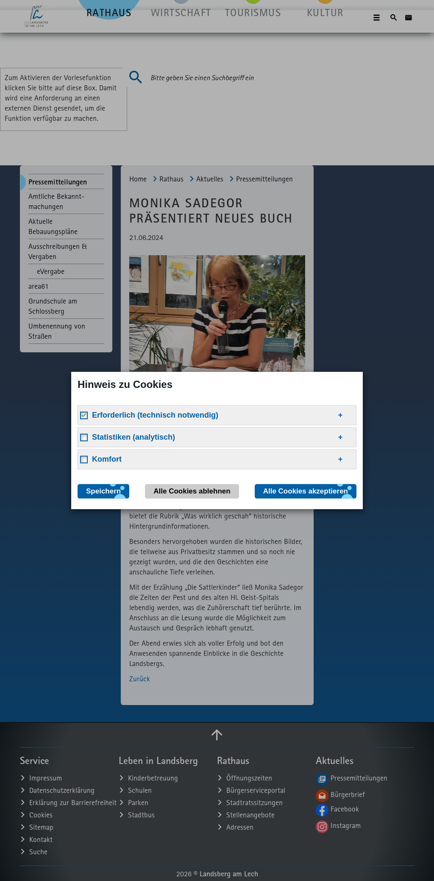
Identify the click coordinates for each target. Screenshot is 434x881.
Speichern (103, 491)
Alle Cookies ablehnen (191, 491)
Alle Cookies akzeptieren (305, 491)
